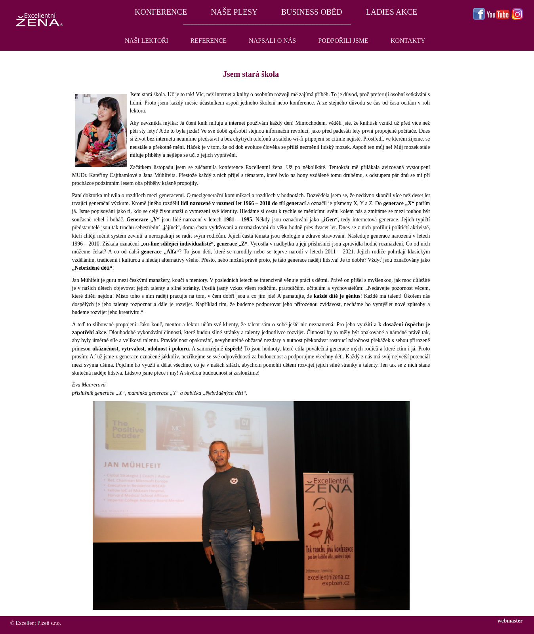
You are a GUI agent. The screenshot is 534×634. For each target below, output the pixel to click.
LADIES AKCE (391, 12)
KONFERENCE (160, 12)
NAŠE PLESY (234, 12)
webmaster (510, 621)
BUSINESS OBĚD (311, 12)
